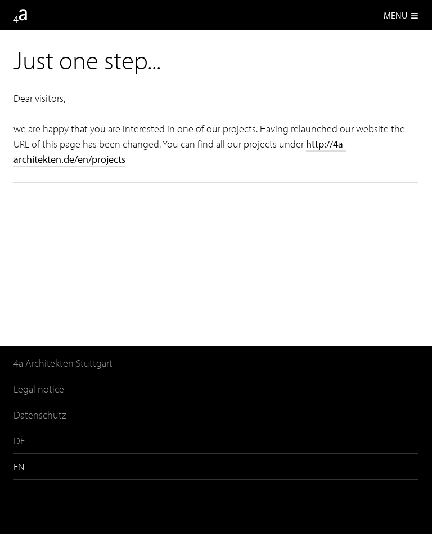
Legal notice (39, 388)
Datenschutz (40, 414)
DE (19, 440)
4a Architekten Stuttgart (63, 363)
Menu (401, 15)
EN (19, 466)
